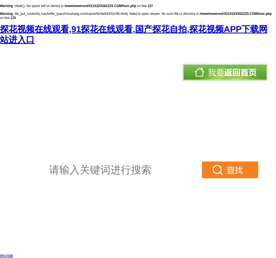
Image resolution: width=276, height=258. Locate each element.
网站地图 (6, 256)
